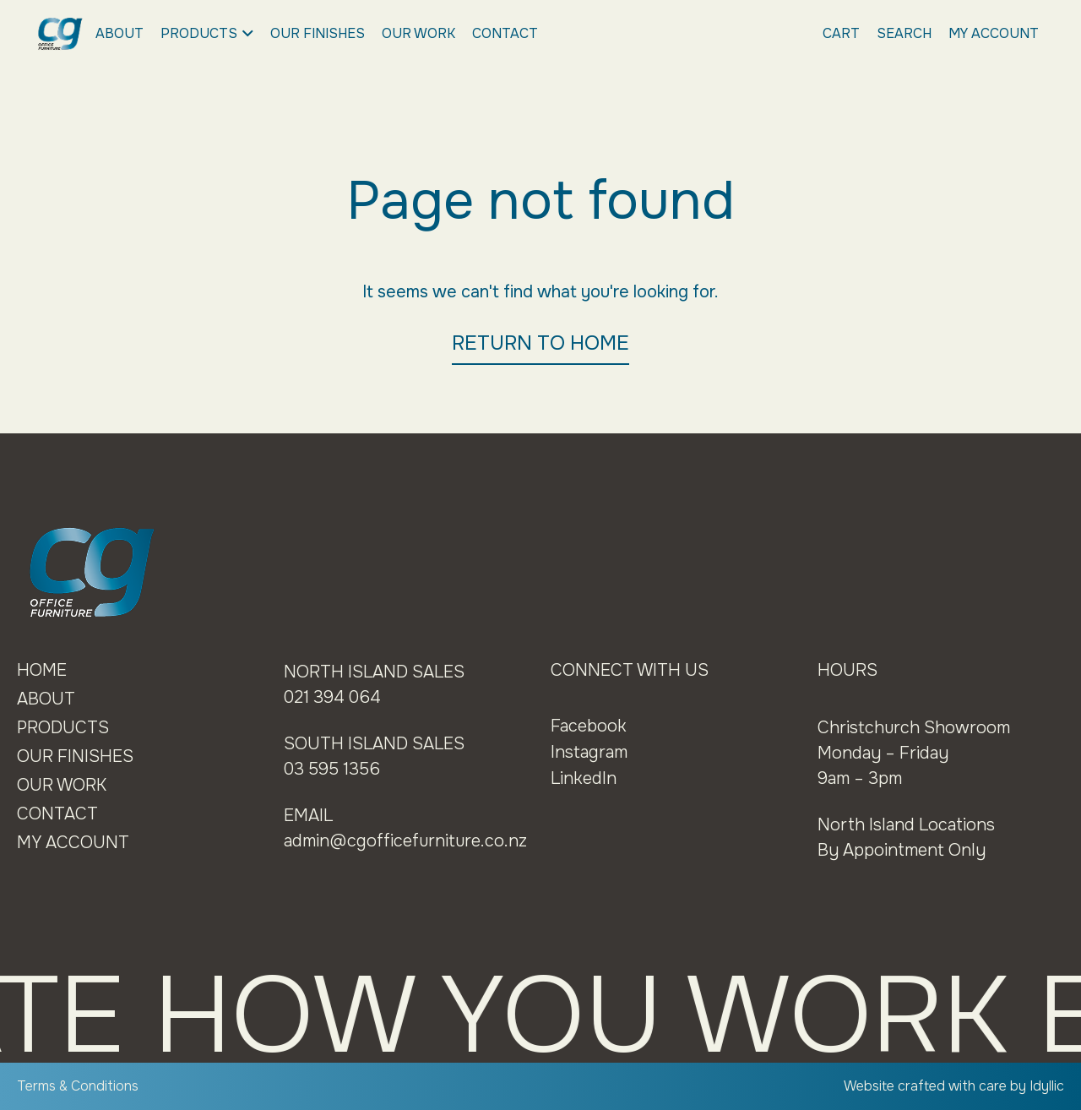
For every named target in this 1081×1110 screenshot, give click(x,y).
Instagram (589, 752)
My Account (993, 33)
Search (904, 33)
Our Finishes (317, 33)
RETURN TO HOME (540, 343)
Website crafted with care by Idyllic (954, 1086)
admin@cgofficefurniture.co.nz (405, 841)
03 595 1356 (332, 769)
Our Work (418, 33)
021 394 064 (332, 697)
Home (42, 670)
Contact (505, 33)
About (119, 33)
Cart (841, 33)
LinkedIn (584, 778)
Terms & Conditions (78, 1086)
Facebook (589, 726)
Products (206, 34)
